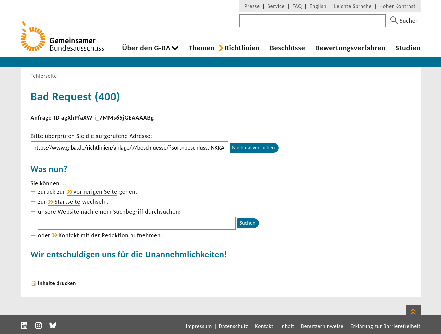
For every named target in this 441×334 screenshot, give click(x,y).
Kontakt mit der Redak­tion (94, 235)
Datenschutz (233, 326)
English (318, 6)
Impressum (199, 326)
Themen (202, 48)
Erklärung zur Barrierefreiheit (385, 326)
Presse (252, 6)
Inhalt (287, 326)
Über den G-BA (146, 48)
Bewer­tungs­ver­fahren (350, 48)
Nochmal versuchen (253, 147)
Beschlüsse (287, 48)
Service (276, 6)
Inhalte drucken (57, 283)
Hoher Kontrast (397, 6)
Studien (408, 48)
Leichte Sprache (353, 6)
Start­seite (67, 201)
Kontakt (264, 326)
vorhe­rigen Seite (95, 191)
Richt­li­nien (242, 48)
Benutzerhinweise (322, 326)
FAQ (297, 6)
